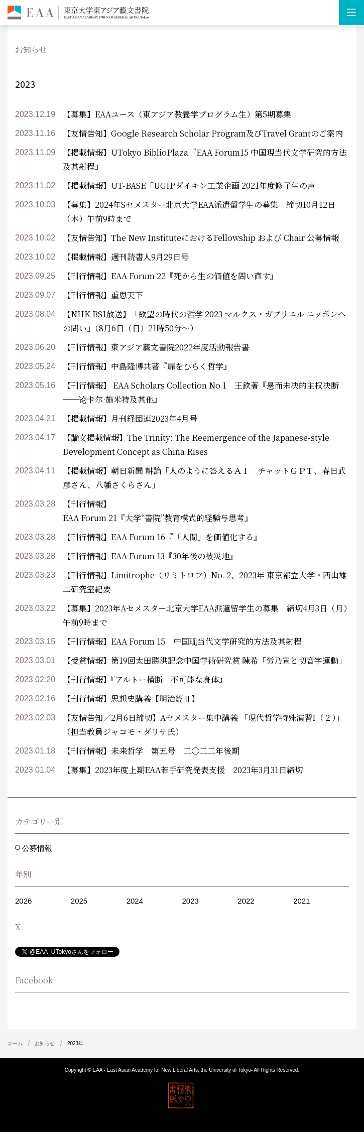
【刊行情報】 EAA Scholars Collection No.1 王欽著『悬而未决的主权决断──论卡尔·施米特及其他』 (201, 392)
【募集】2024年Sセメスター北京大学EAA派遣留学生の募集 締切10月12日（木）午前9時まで (199, 211)
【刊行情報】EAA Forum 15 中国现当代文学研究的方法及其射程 (182, 641)
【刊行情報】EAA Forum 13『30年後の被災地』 (150, 556)
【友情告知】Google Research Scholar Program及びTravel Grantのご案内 (203, 133)
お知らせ (45, 1043)
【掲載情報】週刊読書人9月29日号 (126, 257)
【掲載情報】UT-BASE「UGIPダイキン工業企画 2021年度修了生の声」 (193, 185)
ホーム (15, 1043)
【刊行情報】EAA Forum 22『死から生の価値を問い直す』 (170, 276)
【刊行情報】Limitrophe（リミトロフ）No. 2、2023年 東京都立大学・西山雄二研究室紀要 (205, 582)
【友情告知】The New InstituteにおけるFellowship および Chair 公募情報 (201, 237)
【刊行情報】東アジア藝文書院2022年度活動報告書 (156, 347)
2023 (190, 901)
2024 (135, 901)
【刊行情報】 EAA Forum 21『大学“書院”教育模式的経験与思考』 (158, 511)
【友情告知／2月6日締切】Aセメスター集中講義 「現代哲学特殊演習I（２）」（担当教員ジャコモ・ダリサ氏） (203, 724)
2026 (23, 901)
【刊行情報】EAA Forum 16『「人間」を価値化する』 (162, 537)
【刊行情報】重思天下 (103, 295)
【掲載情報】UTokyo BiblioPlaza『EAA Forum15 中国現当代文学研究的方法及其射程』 (205, 159)
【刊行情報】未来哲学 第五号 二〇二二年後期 (151, 751)
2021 (301, 901)
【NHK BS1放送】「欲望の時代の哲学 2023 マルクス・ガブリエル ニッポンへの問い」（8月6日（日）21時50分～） (204, 321)
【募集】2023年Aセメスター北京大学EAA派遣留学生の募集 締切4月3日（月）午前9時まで (205, 615)
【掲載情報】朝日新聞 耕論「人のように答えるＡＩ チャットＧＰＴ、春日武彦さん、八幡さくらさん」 (204, 477)
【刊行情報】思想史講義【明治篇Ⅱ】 (131, 698)
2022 (245, 901)
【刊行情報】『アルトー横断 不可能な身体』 (145, 679)
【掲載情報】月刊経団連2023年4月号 (130, 418)
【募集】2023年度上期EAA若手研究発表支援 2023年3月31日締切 (183, 770)
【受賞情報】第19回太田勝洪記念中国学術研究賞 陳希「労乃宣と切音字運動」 (204, 660)
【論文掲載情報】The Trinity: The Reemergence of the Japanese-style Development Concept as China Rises (196, 444)
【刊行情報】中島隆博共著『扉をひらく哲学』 (147, 366)
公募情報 (36, 848)
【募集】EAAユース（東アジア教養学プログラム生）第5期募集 (177, 114)
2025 (79, 901)
